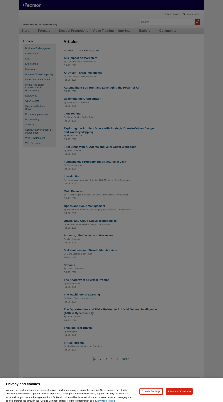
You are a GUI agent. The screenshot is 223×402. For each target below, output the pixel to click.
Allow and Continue (179, 397)
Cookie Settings (151, 397)
